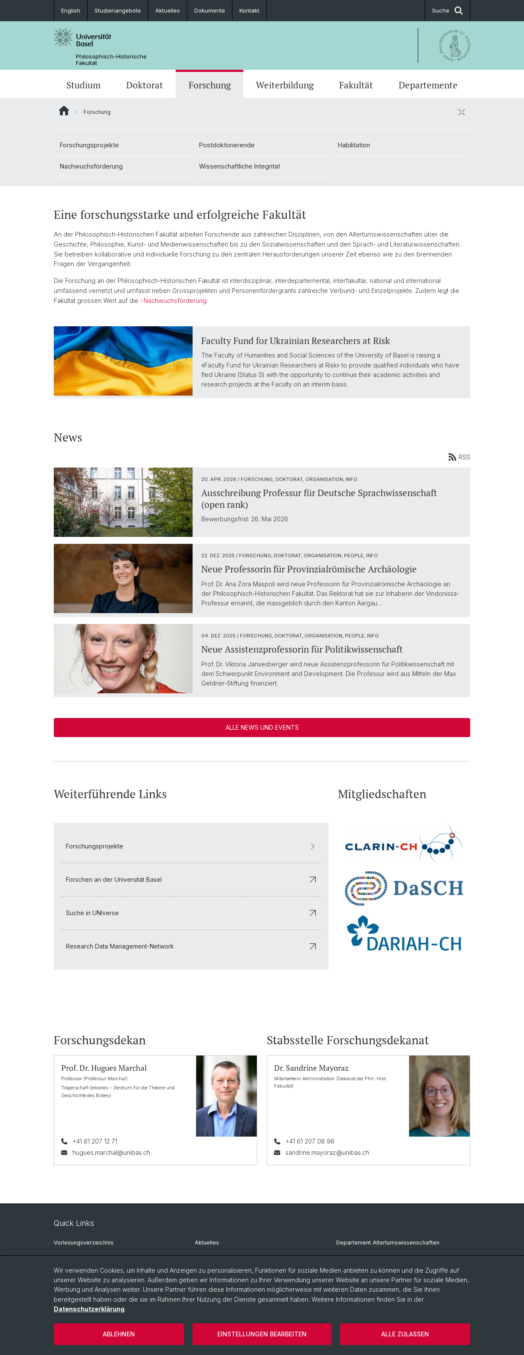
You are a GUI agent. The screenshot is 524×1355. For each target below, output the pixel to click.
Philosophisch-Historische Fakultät (111, 59)
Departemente (428, 85)
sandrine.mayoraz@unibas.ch (327, 1152)
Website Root (64, 110)
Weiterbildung (285, 85)
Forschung (210, 85)
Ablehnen (119, 1334)
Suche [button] (447, 10)
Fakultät (356, 85)
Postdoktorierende (227, 145)
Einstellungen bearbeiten (262, 1334)
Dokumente (209, 10)
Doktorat (144, 85)
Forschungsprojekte (89, 145)
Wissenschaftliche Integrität (239, 166)
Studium (83, 85)
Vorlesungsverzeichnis (84, 1242)
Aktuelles (167, 10)
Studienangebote (118, 10)
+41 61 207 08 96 (309, 1141)
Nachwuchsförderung (91, 166)
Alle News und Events (262, 727)
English (70, 10)
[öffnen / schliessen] (461, 111)
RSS (459, 456)
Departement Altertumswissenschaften (387, 1242)
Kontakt (249, 10)
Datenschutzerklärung (89, 1309)
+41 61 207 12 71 (94, 1141)
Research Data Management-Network (191, 946)
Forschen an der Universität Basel (191, 879)
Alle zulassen (405, 1334)
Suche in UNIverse (191, 912)
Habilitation (354, 145)
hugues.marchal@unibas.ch (111, 1152)
